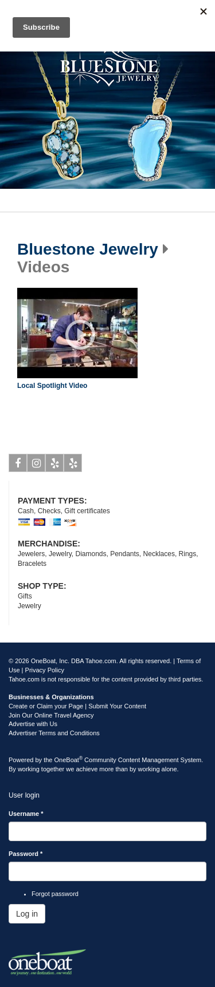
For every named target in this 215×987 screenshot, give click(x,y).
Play (80, 335)
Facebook (18, 465)
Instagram (36, 465)
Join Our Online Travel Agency (51, 715)
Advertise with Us (33, 723)
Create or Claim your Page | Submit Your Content (77, 706)
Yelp (55, 465)
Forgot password (55, 893)
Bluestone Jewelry (87, 249)
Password (25, 853)
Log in (27, 913)
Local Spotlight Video (52, 386)
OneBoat (68, 759)
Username (26, 813)
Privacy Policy (44, 670)
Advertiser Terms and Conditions (54, 733)
